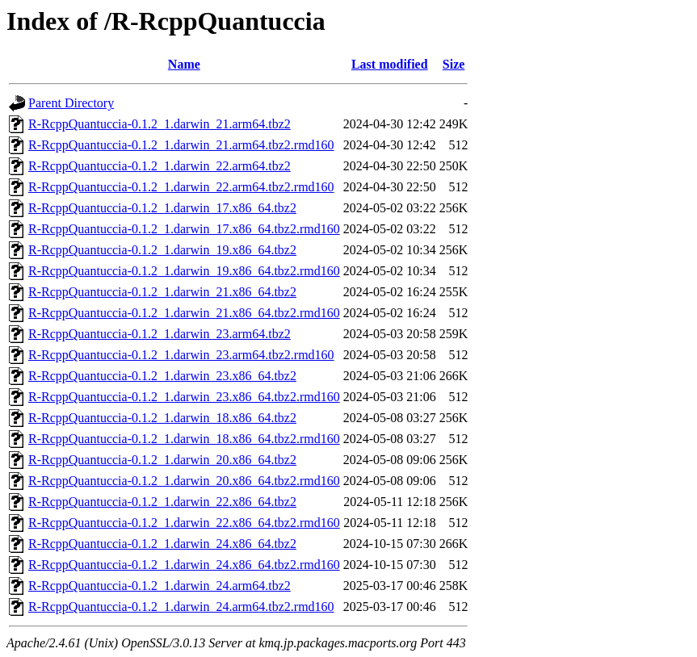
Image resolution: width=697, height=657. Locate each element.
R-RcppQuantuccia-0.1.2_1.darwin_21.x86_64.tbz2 (162, 292)
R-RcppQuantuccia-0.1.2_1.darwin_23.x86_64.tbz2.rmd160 (184, 397)
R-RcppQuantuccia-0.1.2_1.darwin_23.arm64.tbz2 (159, 334)
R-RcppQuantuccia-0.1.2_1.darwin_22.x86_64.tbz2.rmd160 (184, 522)
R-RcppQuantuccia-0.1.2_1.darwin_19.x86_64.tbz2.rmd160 (184, 271)
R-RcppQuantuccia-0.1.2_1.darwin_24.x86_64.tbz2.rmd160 (184, 564)
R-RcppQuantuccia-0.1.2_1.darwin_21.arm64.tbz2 (159, 124)
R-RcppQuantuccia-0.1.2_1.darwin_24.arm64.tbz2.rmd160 (181, 606)
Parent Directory (71, 103)
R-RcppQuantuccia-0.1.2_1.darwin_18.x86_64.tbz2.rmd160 (184, 439)
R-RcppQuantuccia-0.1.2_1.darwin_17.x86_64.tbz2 (162, 208)
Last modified (389, 64)
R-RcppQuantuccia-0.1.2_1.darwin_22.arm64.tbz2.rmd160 (181, 187)
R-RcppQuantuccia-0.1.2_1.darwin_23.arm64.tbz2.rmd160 (181, 355)
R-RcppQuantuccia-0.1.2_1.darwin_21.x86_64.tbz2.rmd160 (184, 313)
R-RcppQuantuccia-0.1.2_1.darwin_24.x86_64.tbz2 (162, 543)
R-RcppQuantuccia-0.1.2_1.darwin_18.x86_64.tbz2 (162, 418)
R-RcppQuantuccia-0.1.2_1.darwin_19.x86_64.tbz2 (162, 250)
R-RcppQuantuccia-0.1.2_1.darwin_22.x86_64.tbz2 (162, 501)
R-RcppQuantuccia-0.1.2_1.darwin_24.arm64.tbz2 (159, 585)
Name (184, 64)
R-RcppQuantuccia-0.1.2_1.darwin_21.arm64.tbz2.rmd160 (181, 145)
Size (454, 64)
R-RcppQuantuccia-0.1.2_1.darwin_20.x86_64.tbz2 (162, 460)
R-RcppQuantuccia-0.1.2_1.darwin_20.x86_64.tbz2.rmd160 (184, 481)
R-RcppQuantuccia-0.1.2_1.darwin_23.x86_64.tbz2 (162, 376)
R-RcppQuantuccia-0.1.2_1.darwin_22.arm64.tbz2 (159, 166)
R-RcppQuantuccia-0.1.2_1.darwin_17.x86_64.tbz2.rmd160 (184, 229)
